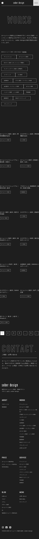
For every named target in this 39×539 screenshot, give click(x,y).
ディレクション (9, 57)
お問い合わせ (23, 496)
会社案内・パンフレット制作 (13, 86)
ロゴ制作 (21, 75)
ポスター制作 (31, 86)
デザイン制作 (5, 504)
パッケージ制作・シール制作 (13, 92)
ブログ (3, 499)
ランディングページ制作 (15, 69)
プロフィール (5, 404)
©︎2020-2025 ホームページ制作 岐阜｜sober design (17, 531)
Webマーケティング (22, 98)
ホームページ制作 (25, 57)
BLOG (4, 492)
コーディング (9, 75)
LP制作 (28, 414)
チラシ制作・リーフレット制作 (25, 81)
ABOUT (4, 400)
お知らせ (4, 496)
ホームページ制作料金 (8, 461)
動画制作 (7, 98)
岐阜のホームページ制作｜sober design (11, 51)
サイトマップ (23, 501)
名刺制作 (7, 81)
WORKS (22, 400)
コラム (3, 501)
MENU (22, 492)
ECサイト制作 (16, 63)
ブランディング (9, 104)
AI (2, 510)
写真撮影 (30, 92)
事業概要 (4, 407)
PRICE (4, 457)
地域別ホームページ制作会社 (9, 513)
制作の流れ (22, 499)
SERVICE (23, 457)
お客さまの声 (23, 448)
